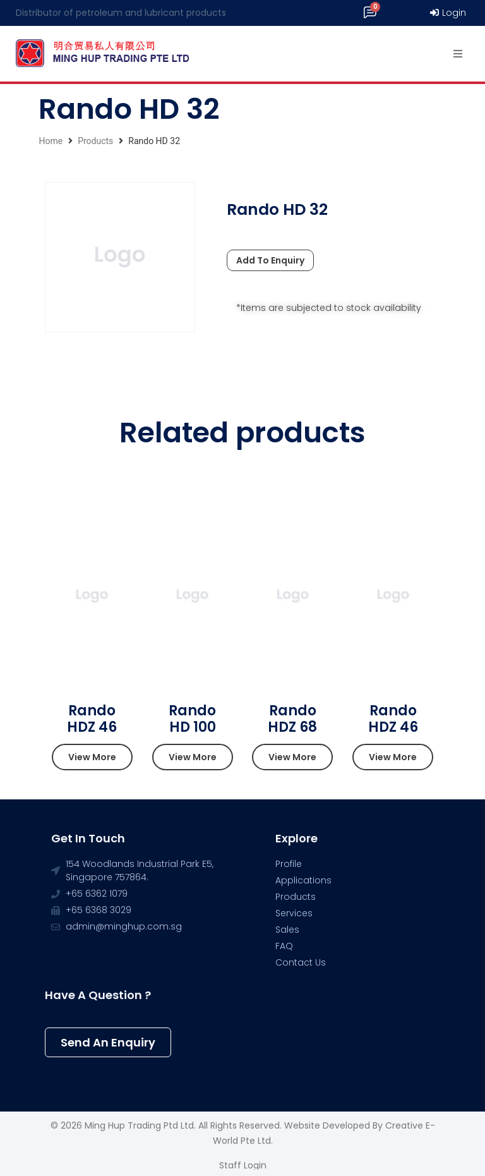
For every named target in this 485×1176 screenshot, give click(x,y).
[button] (92, 757)
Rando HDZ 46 (92, 719)
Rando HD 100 (192, 719)
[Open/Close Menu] (458, 54)
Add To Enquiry (270, 260)
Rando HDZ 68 (292, 719)
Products (95, 141)
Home (51, 141)
